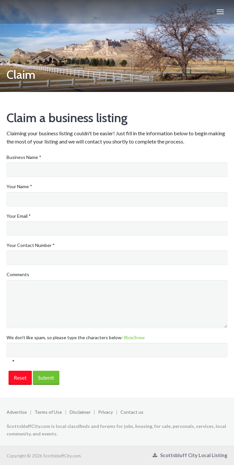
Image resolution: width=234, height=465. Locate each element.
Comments (18, 274)
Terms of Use (48, 412)
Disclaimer (80, 412)
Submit (46, 377)
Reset (20, 377)
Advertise (17, 412)
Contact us (131, 412)
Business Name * (24, 157)
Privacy (105, 412)
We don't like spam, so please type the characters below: (76, 337)
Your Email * (19, 216)
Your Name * (19, 186)
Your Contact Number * (31, 245)
